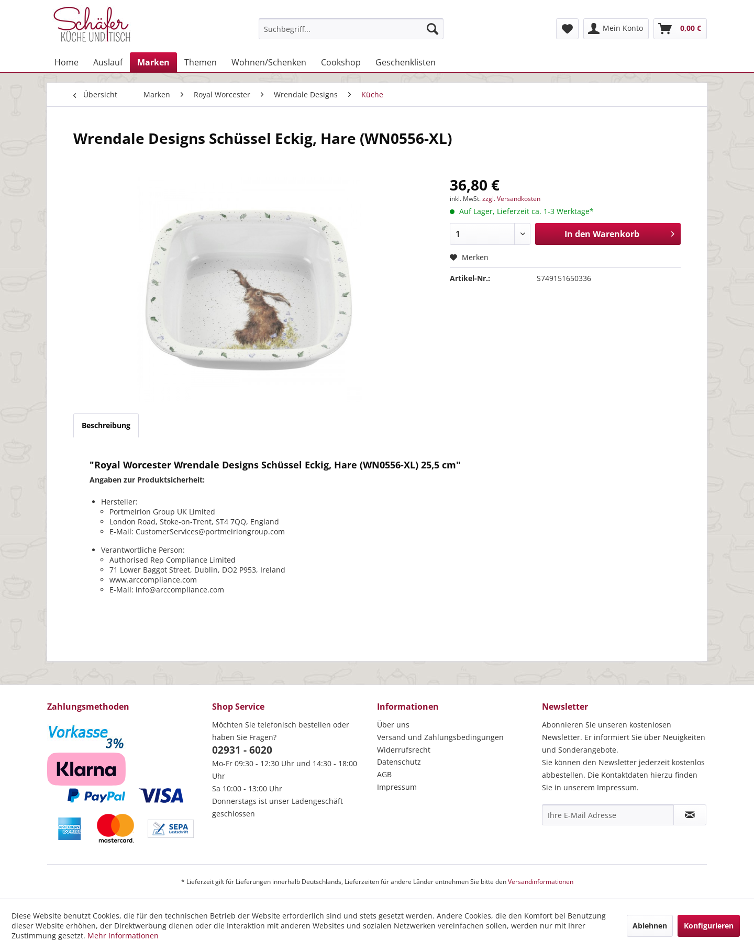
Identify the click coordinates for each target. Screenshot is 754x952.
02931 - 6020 (242, 750)
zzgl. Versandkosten (511, 198)
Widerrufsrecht (403, 750)
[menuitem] (351, 28)
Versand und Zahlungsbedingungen (440, 737)
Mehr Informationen (123, 935)
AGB (384, 774)
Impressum (397, 787)
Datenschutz (399, 762)
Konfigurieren (709, 926)
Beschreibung (106, 425)
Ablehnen (650, 926)
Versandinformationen (540, 881)
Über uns (393, 725)
